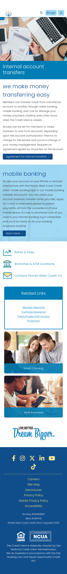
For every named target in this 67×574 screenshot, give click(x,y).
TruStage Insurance (33, 312)
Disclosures (33, 490)
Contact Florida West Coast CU (32, 275)
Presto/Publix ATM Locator (33, 316)
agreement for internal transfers (26, 156)
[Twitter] (33, 458)
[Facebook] (14, 458)
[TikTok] (33, 467)
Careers (33, 479)
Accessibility (33, 506)
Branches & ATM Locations (29, 264)
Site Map (33, 484)
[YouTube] (52, 458)
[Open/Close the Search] (41, 13)
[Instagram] (23, 458)
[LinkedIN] (42, 458)
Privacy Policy (33, 495)
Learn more (13, 233)
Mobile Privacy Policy (33, 501)
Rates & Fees (18, 252)
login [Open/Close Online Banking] (52, 13)
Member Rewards (33, 307)
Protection (33, 321)
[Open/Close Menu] (61, 13)
